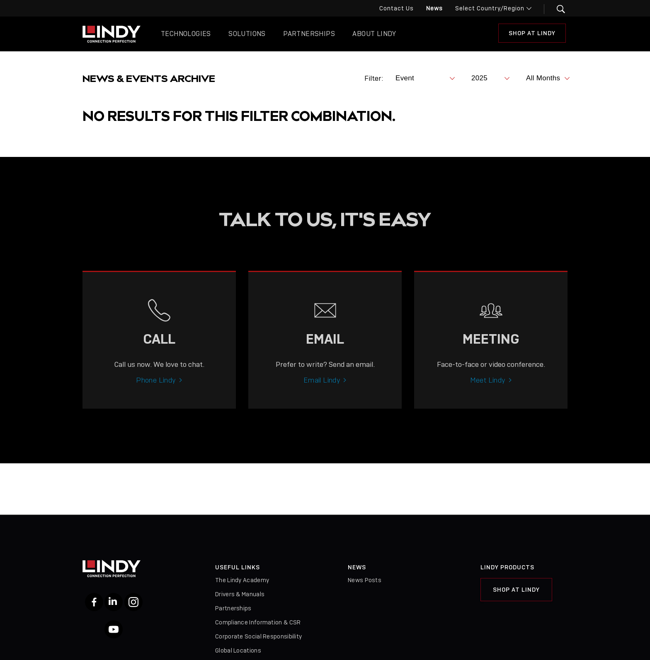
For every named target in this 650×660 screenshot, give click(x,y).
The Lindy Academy (242, 580)
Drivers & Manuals (239, 594)
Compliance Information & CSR (258, 622)
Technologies (186, 33)
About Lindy (374, 33)
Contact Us (396, 8)
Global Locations (238, 650)
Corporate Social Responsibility (258, 636)
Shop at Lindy (516, 589)
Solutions (247, 33)
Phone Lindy (156, 385)
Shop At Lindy (532, 33)
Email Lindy (321, 385)
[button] (556, 9)
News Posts (364, 580)
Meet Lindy (488, 385)
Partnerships (309, 33)
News (434, 8)
